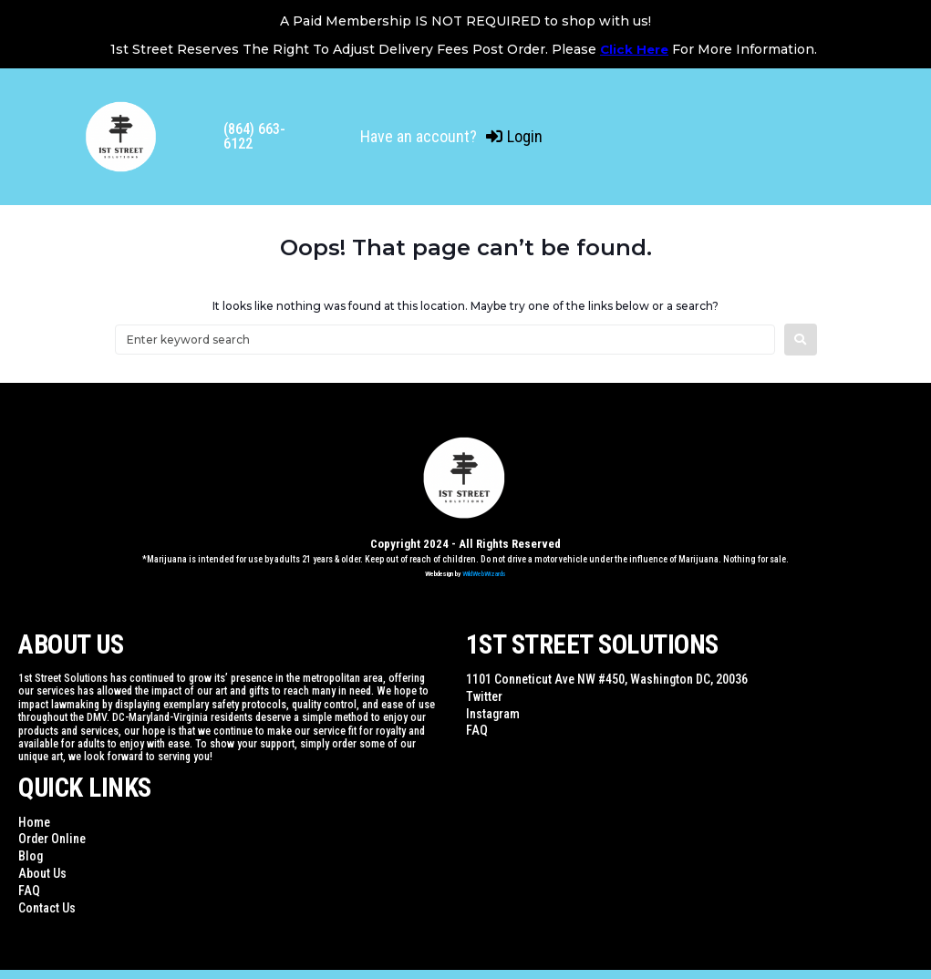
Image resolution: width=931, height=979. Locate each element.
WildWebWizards (484, 574)
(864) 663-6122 (254, 136)
